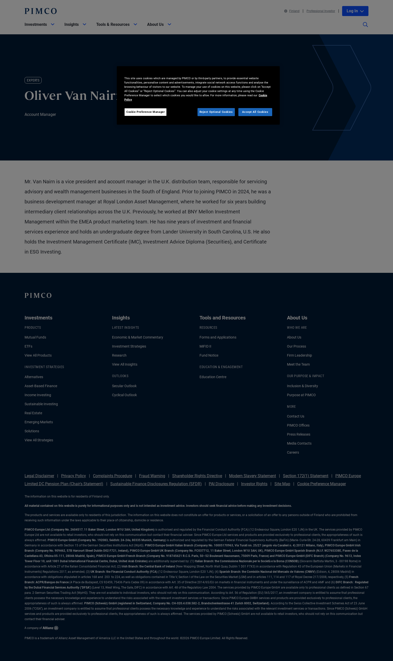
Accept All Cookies (255, 112)
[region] (198, 95)
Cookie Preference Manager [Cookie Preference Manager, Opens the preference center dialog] (145, 112)
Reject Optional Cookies (216, 112)
